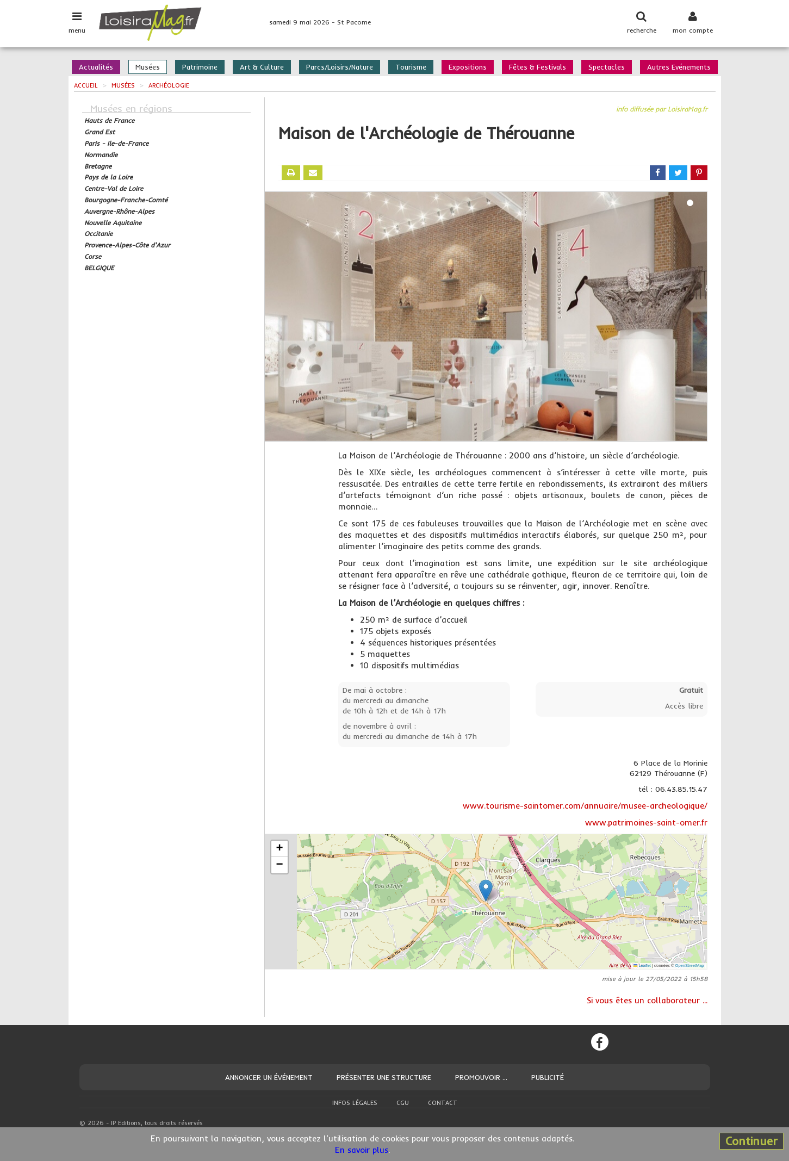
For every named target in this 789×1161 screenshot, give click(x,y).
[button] (486, 890)
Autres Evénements (679, 67)
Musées (147, 67)
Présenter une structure (384, 1077)
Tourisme (410, 67)
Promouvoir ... (481, 1077)
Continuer (751, 1141)
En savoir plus (361, 1150)
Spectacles (606, 67)
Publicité (547, 1077)
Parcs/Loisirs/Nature (339, 67)
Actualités (96, 67)
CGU (402, 1103)
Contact (442, 1103)
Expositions (468, 67)
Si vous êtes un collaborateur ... (647, 1000)
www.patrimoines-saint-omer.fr (646, 822)
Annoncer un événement (269, 1077)
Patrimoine (200, 67)
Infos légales (354, 1103)
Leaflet (642, 965)
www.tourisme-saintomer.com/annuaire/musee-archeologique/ (585, 805)
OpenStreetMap (689, 965)
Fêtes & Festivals (537, 67)
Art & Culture (262, 67)
